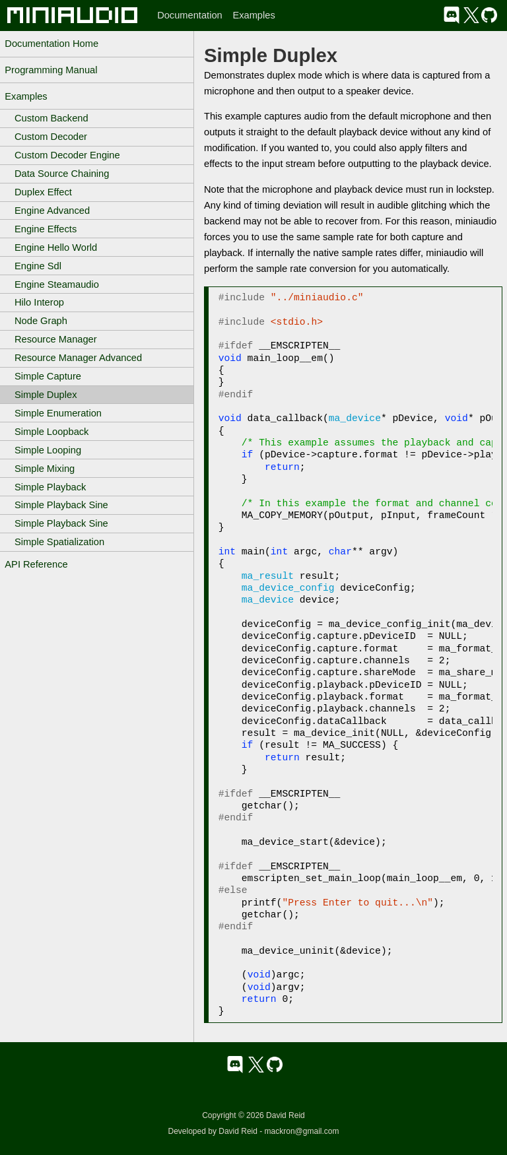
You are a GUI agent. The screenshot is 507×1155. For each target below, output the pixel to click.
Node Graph (41, 320)
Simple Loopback (51, 431)
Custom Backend (51, 118)
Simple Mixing (45, 468)
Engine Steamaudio (57, 284)
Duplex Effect (43, 192)
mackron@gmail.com (302, 1131)
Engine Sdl (38, 266)
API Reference (36, 564)
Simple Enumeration (58, 413)
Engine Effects (46, 229)
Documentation (189, 15)
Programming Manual (51, 70)
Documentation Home (51, 43)
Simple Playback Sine (61, 505)
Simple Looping (48, 450)
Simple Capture (48, 376)
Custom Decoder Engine (67, 155)
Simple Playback (50, 487)
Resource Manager (56, 339)
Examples (253, 15)
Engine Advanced (52, 210)
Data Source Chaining (62, 173)
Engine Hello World (56, 247)
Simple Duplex (46, 394)
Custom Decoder (51, 136)
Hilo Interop (39, 302)
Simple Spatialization (59, 542)
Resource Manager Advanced (78, 357)
